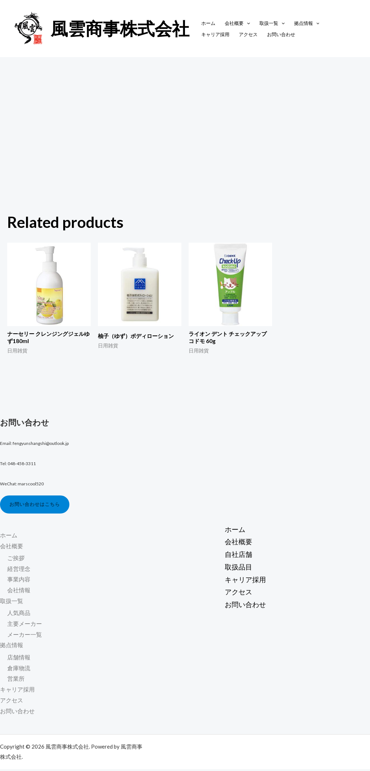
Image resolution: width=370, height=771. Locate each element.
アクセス (248, 34)
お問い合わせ (281, 34)
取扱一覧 (272, 23)
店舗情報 (18, 658)
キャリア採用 (215, 34)
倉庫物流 (18, 669)
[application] (247, 23)
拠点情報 (306, 23)
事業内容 (18, 580)
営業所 (16, 680)
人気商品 (18, 614)
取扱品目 (236, 568)
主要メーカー (24, 625)
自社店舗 (236, 554)
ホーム (208, 23)
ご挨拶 (16, 559)
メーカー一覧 (24, 636)
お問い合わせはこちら (37, 506)
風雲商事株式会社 (120, 28)
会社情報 (18, 591)
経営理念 (18, 570)
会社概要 (237, 23)
